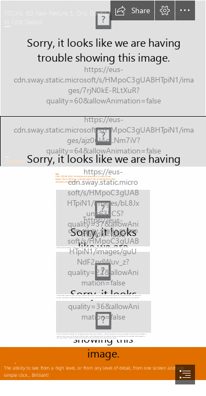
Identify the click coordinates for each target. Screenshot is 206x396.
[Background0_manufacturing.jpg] (103, 58)
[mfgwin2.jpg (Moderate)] (103, 275)
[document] (103, 198)
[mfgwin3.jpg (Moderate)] (103, 320)
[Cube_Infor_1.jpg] (103, 141)
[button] (132, 10)
